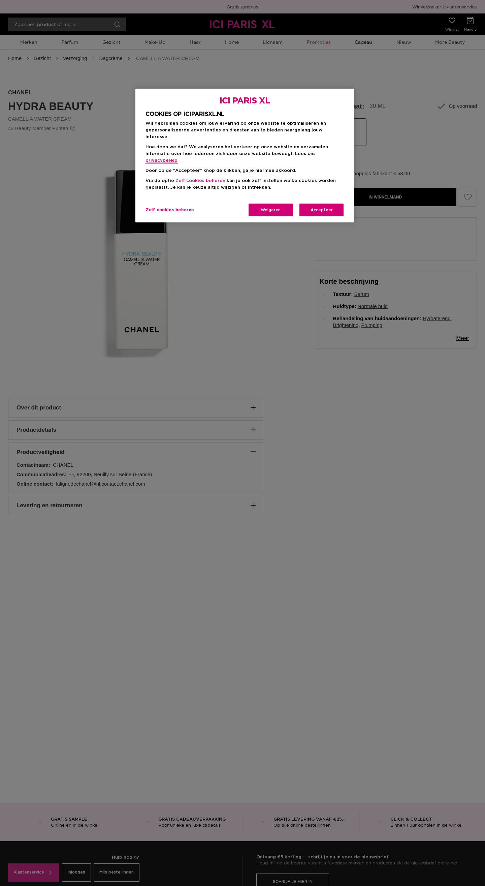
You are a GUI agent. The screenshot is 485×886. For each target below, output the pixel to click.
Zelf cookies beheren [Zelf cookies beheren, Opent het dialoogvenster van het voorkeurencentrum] (170, 210)
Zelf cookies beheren (200, 181)
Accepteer (322, 210)
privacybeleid (161, 160)
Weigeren (271, 210)
